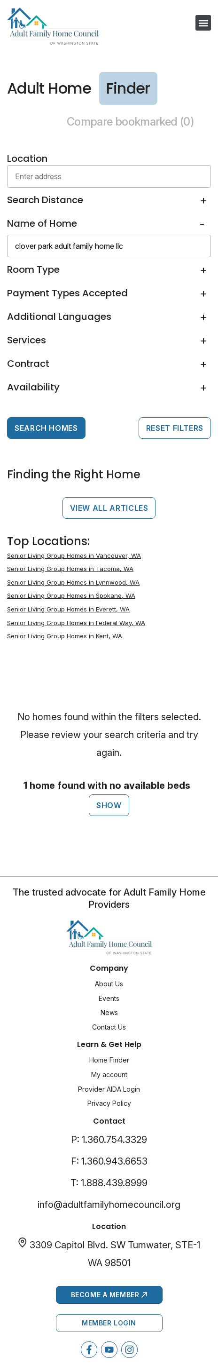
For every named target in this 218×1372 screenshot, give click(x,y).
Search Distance (45, 199)
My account (109, 1075)
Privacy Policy (109, 1103)
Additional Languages (59, 316)
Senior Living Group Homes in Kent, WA (64, 636)
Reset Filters (174, 428)
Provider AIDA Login (109, 1089)
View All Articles (109, 508)
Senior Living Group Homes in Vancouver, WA (74, 555)
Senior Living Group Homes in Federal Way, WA (76, 623)
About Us (109, 984)
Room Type (33, 269)
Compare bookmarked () (130, 121)
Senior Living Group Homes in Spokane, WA (71, 595)
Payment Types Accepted (67, 293)
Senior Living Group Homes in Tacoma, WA (70, 568)
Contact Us (109, 1027)
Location (27, 158)
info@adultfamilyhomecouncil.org (109, 1204)
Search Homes (46, 428)
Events (109, 998)
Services (26, 340)
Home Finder (109, 1060)
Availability (33, 387)
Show (109, 805)
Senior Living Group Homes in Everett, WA (68, 609)
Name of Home (42, 223)
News (109, 1012)
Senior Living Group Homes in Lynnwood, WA (73, 582)
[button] (203, 23)
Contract (28, 363)
